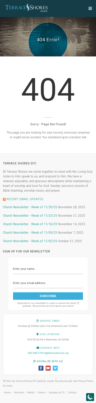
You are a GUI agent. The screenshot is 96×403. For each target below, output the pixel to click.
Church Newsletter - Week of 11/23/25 (30, 215)
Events (41, 392)
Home (7, 392)
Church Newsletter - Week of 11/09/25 (30, 232)
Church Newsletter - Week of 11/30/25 (30, 207)
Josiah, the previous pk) (59, 381)
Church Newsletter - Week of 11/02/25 (30, 241)
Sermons (19, 392)
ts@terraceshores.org (56, 352)
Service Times (50, 320)
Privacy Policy (85, 381)
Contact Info (50, 347)
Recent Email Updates (25, 199)
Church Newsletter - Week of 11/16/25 (30, 224)
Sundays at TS (56, 392)
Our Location (49, 334)
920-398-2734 (35, 352)
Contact (72, 392)
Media (30, 392)
